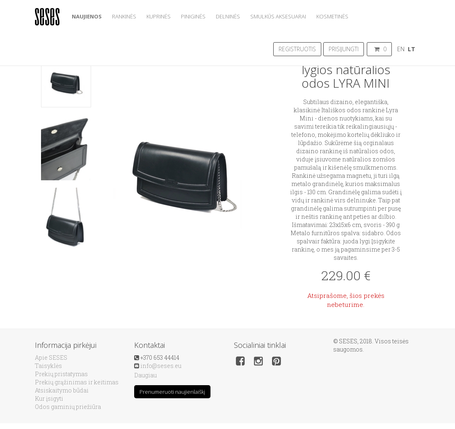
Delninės (228, 16)
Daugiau (145, 375)
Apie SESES (51, 357)
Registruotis (297, 49)
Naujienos (87, 16)
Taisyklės (48, 366)
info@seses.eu (160, 366)
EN (401, 49)
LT (411, 49)
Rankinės (124, 16)
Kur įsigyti (49, 398)
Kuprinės (158, 16)
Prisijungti (344, 49)
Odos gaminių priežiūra (68, 407)
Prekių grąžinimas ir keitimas (77, 382)
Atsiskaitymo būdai (62, 390)
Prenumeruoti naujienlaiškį (172, 391)
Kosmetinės (332, 16)
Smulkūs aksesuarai (278, 16)
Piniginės (193, 16)
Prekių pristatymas (61, 374)
